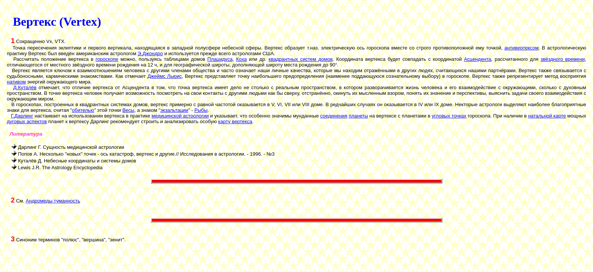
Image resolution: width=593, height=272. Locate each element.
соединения (334, 116)
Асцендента (477, 59)
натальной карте (547, 116)
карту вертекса (235, 121)
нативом (16, 82)
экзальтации (174, 110)
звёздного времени (562, 59)
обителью (83, 110)
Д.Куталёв (24, 87)
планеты (358, 116)
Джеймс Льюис (164, 76)
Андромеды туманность (53, 201)
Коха (241, 59)
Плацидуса (220, 59)
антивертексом (522, 48)
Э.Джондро (150, 53)
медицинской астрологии (180, 116)
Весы (128, 110)
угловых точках (449, 116)
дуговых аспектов (27, 121)
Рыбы (201, 110)
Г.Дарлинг (22, 116)
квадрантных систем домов (300, 59)
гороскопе (107, 59)
